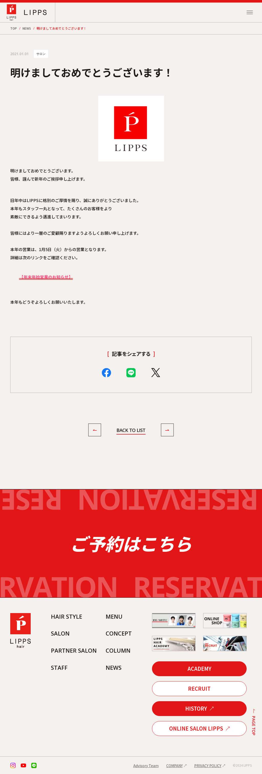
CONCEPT (119, 633)
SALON (60, 633)
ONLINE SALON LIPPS (196, 728)
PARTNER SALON (74, 650)
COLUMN (118, 650)
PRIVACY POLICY (207, 765)
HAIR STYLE (66, 616)
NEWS (27, 28)
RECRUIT (199, 688)
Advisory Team (146, 765)
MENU (114, 616)
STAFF (59, 667)
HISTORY (196, 708)
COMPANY (174, 765)
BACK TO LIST (130, 430)
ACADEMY (199, 668)
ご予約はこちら (131, 543)
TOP (13, 28)
